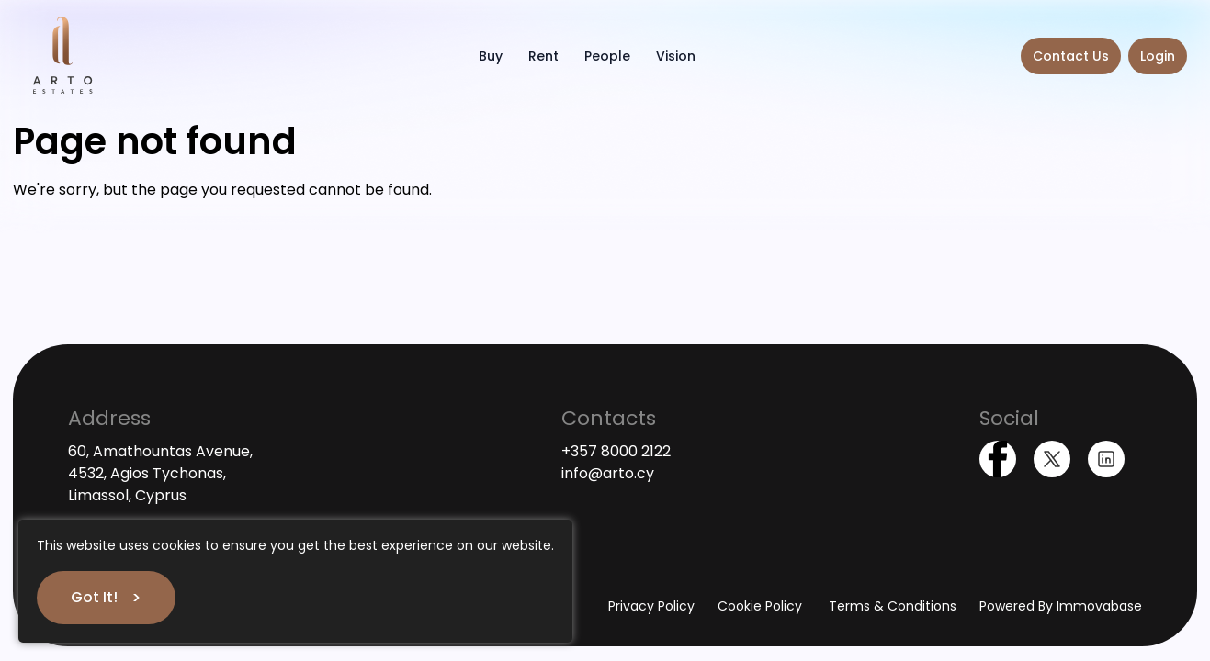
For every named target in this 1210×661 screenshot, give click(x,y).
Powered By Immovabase (1060, 606)
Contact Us (1071, 56)
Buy (491, 56)
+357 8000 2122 (616, 451)
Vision (675, 56)
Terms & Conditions (892, 606)
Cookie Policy (762, 606)
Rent (543, 56)
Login (1157, 56)
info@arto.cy (607, 473)
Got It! (94, 597)
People (607, 56)
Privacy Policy (651, 606)
